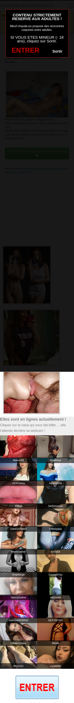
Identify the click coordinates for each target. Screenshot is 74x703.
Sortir (57, 51)
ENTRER (25, 50)
